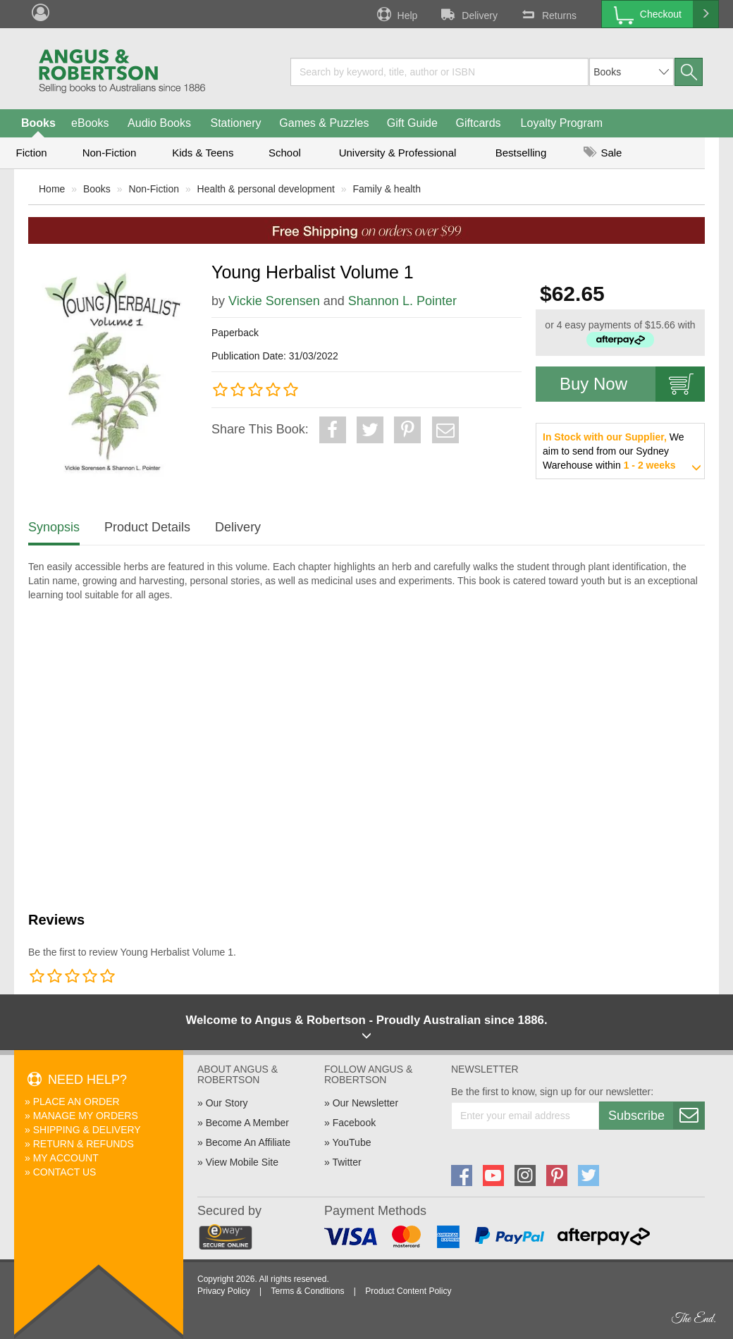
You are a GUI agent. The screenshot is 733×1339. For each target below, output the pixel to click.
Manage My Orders (85, 1115)
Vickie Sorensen (274, 301)
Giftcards (478, 123)
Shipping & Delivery (87, 1129)
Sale (603, 153)
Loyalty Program (562, 123)
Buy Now (632, 384)
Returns (548, 14)
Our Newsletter (365, 1103)
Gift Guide (412, 123)
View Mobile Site (242, 1162)
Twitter (346, 1162)
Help (396, 14)
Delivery (468, 14)
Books (38, 123)
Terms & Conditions (307, 1291)
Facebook (354, 1122)
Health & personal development (266, 189)
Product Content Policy (408, 1291)
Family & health (387, 189)
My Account (66, 1158)
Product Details (147, 527)
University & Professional (398, 153)
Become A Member (247, 1122)
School (285, 153)
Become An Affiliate (248, 1142)
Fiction (31, 153)
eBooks (90, 123)
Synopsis (54, 527)
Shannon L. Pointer (402, 301)
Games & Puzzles (324, 123)
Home (52, 189)
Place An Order (76, 1101)
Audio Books (159, 123)
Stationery (235, 123)
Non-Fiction (109, 153)
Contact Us (65, 1172)
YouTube (351, 1142)
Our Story (227, 1103)
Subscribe (656, 1115)
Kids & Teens (202, 153)
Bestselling (521, 153)
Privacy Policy (223, 1291)
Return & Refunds (83, 1143)
